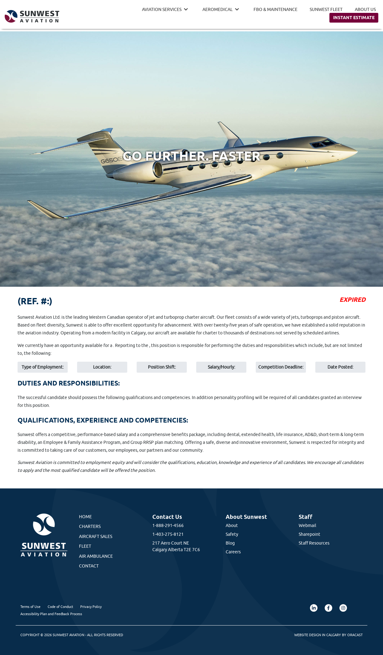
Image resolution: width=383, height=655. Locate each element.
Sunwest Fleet (326, 9)
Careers (233, 551)
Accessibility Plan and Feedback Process (51, 614)
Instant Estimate (354, 17)
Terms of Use (30, 606)
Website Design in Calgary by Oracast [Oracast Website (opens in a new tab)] (328, 635)
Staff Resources (314, 543)
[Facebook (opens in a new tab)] (328, 608)
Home (85, 516)
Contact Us (167, 517)
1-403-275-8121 (168, 534)
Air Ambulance (96, 556)
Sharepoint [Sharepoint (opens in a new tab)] (309, 534)
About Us (365, 9)
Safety (232, 534)
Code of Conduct (60, 606)
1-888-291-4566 (168, 525)
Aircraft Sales (95, 536)
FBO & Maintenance (275, 9)
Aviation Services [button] (161, 9)
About (232, 525)
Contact (89, 565)
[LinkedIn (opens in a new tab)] (313, 608)
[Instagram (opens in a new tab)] (343, 608)
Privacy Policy (91, 606)
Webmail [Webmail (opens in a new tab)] (307, 525)
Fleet (85, 546)
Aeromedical (217, 9)
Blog (230, 543)
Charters (90, 526)
